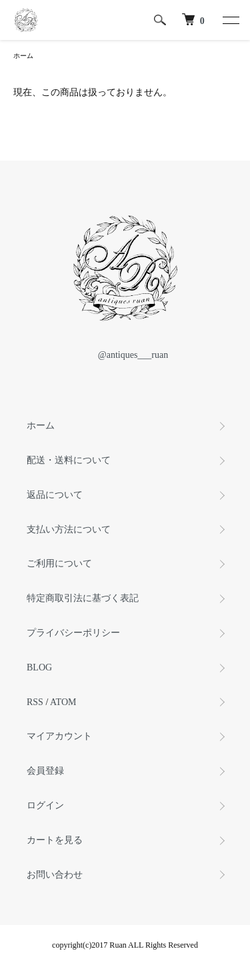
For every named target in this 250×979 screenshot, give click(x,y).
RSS (35, 702)
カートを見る (55, 840)
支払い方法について (69, 529)
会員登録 (45, 771)
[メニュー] (230, 20)
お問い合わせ (55, 875)
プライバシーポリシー (73, 633)
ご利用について (59, 563)
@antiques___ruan (125, 355)
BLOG (39, 667)
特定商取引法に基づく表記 (83, 598)
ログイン (45, 805)
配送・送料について (69, 460)
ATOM (63, 702)
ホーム (23, 55)
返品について (55, 495)
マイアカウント (59, 736)
